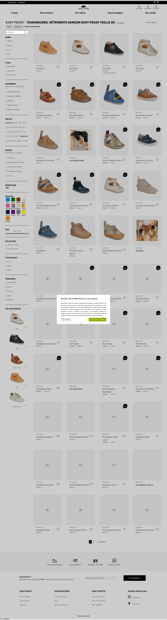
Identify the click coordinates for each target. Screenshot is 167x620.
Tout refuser (66, 319)
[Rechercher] (25, 32)
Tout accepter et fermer (97, 319)
